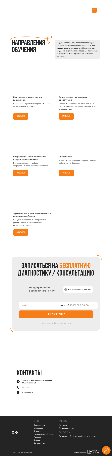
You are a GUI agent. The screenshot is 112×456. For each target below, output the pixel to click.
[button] (78, 289)
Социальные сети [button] (66, 428)
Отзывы (37, 440)
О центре (37, 431)
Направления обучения (44, 434)
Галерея (37, 437)
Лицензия (63, 436)
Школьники (38, 428)
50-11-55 (25, 387)
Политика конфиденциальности (56, 323)
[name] (40, 305)
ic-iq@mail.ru (27, 392)
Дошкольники (39, 425)
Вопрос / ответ (40, 443)
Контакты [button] (63, 425)
